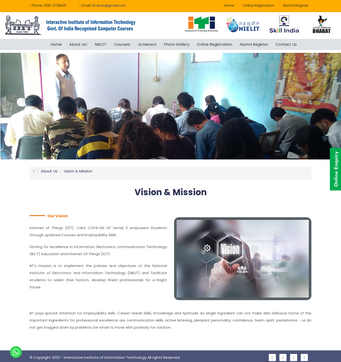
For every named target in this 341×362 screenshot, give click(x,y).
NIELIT (101, 44)
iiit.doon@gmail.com (109, 5)
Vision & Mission (78, 168)
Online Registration (258, 5)
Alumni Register (296, 5)
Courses (122, 44)
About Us (78, 44)
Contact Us (286, 44)
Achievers (147, 44)
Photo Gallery (176, 44)
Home (229, 5)
